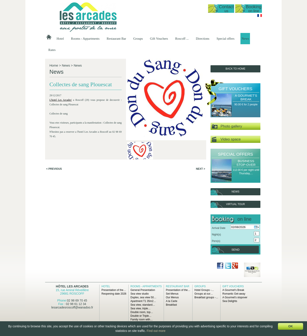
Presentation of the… (113, 290)
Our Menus (172, 297)
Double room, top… (142, 312)
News (245, 38)
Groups (138, 38)
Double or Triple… (141, 315)
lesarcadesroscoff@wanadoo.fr (72, 307)
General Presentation (143, 290)
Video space (226, 139)
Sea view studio (140, 293)
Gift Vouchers (159, 38)
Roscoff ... (182, 38)
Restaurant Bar (116, 38)
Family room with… (142, 319)
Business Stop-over (245, 162)
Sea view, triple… (141, 308)
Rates (52, 50)
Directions (202, 38)
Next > (200, 168)
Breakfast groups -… (206, 297)
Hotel (60, 38)
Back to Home (235, 68)
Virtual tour (235, 204)
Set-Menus (172, 293)
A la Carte (171, 301)
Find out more (156, 331)
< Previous (54, 168)
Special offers (226, 38)
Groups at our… (203, 293)
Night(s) (216, 234)
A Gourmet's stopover (234, 297)
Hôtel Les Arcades (72, 286)
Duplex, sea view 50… (143, 297)
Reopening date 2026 (113, 293)
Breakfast (171, 304)
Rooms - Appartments (85, 38)
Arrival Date (218, 228)
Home (53, 65)
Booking (253, 8)
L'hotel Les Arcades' (60, 99)
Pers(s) (216, 241)
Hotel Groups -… (204, 290)
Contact (226, 8)
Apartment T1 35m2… (143, 301)
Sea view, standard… (143, 304)
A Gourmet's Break (246, 97)
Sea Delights (229, 301)
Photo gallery (227, 126)
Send (235, 249)
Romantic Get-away (233, 293)
